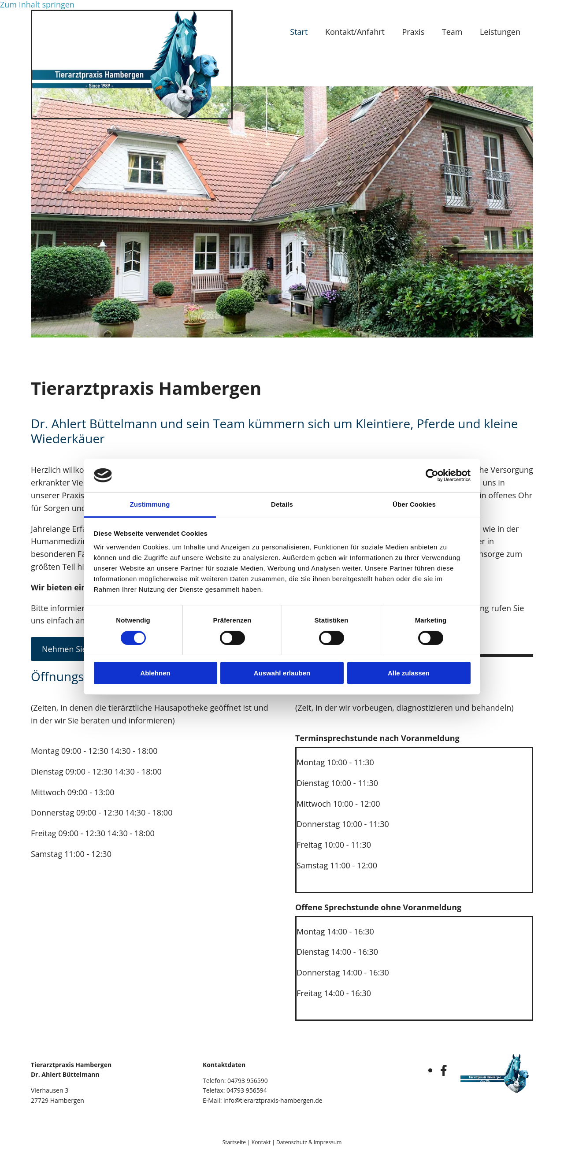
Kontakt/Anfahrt (354, 31)
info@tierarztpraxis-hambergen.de (273, 1100)
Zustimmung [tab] (150, 504)
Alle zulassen (409, 673)
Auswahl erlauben (282, 673)
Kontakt (261, 1142)
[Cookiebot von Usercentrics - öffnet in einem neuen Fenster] (432, 475)
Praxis (413, 31)
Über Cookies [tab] (414, 504)
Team (452, 31)
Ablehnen (155, 673)
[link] (502, 32)
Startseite (234, 1142)
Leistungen (500, 31)
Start (298, 31)
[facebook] (443, 1070)
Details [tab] (282, 504)
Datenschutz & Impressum (308, 1142)
